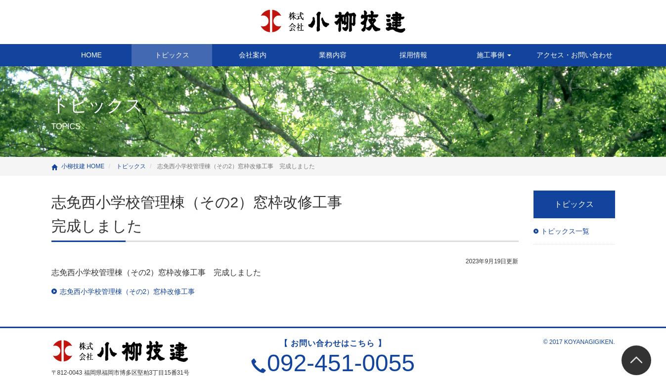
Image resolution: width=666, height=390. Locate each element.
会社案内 (252, 55)
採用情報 (413, 55)
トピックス (172, 55)
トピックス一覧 (565, 231)
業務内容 (333, 55)
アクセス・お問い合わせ (574, 55)
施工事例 (494, 55)
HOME (91, 55)
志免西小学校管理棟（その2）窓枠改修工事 (127, 291)
